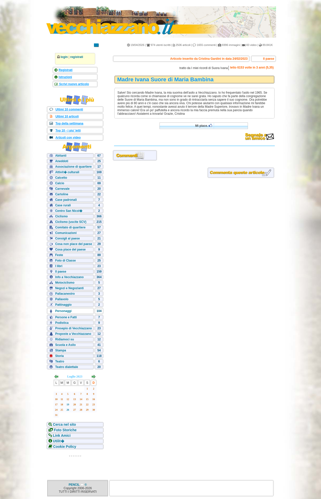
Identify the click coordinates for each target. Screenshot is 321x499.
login (64, 57)
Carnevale (62, 189)
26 (68, 409)
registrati (76, 57)
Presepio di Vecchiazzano (73, 328)
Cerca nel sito (64, 424)
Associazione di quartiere (73, 166)
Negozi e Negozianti (69, 288)
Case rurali (63, 205)
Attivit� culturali (67, 172)
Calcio (59, 183)
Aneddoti (61, 161)
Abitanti (61, 155)
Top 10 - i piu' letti (68, 130)
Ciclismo (61, 216)
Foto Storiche (65, 430)
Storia (59, 356)
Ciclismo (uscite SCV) (70, 222)
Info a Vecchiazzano (69, 277)
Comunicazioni (66, 233)
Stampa (60, 350)
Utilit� (58, 441)
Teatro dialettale (66, 367)
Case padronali (66, 200)
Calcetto (61, 177)
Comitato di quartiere (70, 227)
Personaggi (63, 311)
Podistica (62, 323)
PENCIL (74, 484)
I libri (59, 266)
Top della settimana (69, 123)
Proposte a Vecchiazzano (73, 334)
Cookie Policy (64, 447)
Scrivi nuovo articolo (73, 84)
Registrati (65, 70)
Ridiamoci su (64, 339)
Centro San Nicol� (69, 211)
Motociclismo (65, 282)
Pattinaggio (63, 304)
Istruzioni (65, 77)
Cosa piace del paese (70, 249)
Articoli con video (68, 137)
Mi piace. (203, 126)
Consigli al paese (67, 238)
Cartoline (61, 194)
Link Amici (61, 435)
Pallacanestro (65, 293)
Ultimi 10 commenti (69, 109)
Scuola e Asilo (65, 345)
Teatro (59, 361)
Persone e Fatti (66, 317)
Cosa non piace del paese (73, 244)
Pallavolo (62, 299)
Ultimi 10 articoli (67, 116)
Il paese (60, 271)
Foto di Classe (65, 260)
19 (68, 404)
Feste (59, 255)
